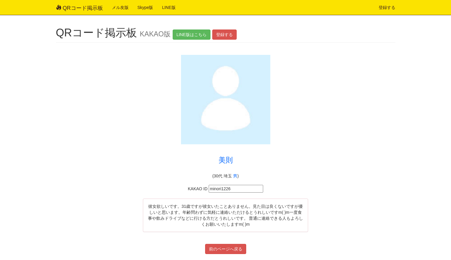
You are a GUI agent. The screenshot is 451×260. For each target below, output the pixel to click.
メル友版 (120, 7)
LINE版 (168, 7)
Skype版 (145, 7)
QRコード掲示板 (79, 8)
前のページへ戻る (225, 249)
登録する (387, 7)
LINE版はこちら (192, 34)
